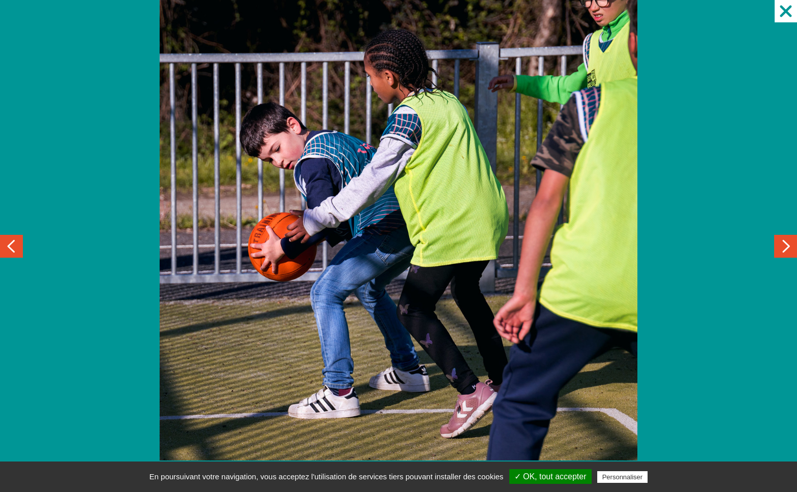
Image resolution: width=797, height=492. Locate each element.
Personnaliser (622, 477)
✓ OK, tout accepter (550, 476)
